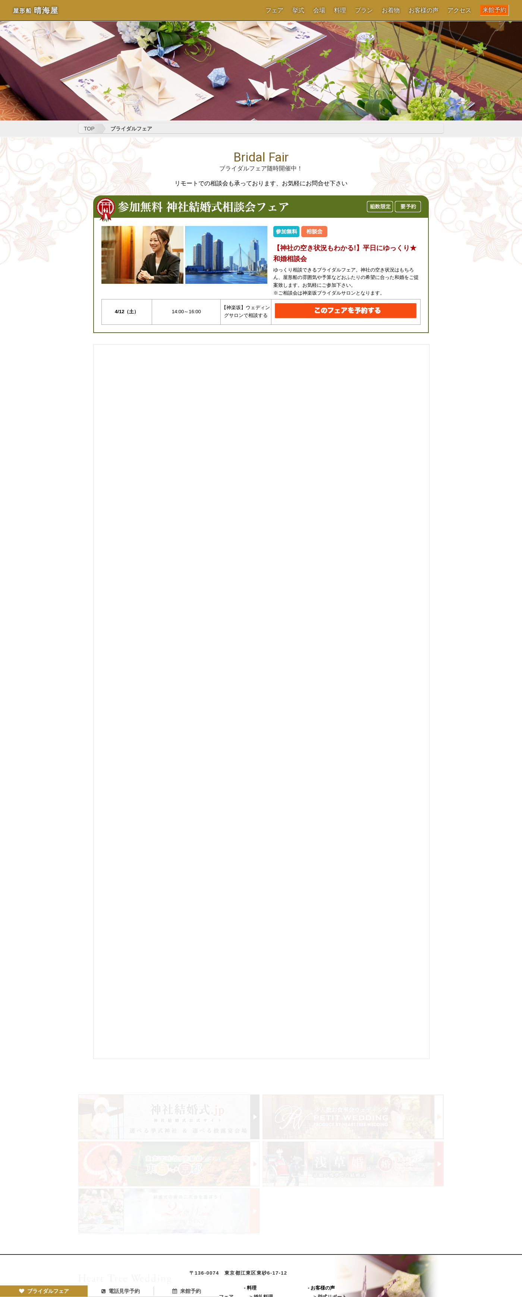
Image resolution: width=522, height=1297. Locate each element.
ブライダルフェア (44, 1291)
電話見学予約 (120, 1291)
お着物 (391, 10)
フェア (274, 10)
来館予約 (494, 10)
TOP (89, 129)
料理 (340, 10)
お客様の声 (423, 10)
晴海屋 (36, 10)
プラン (364, 10)
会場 (319, 10)
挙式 (298, 10)
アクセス (459, 10)
